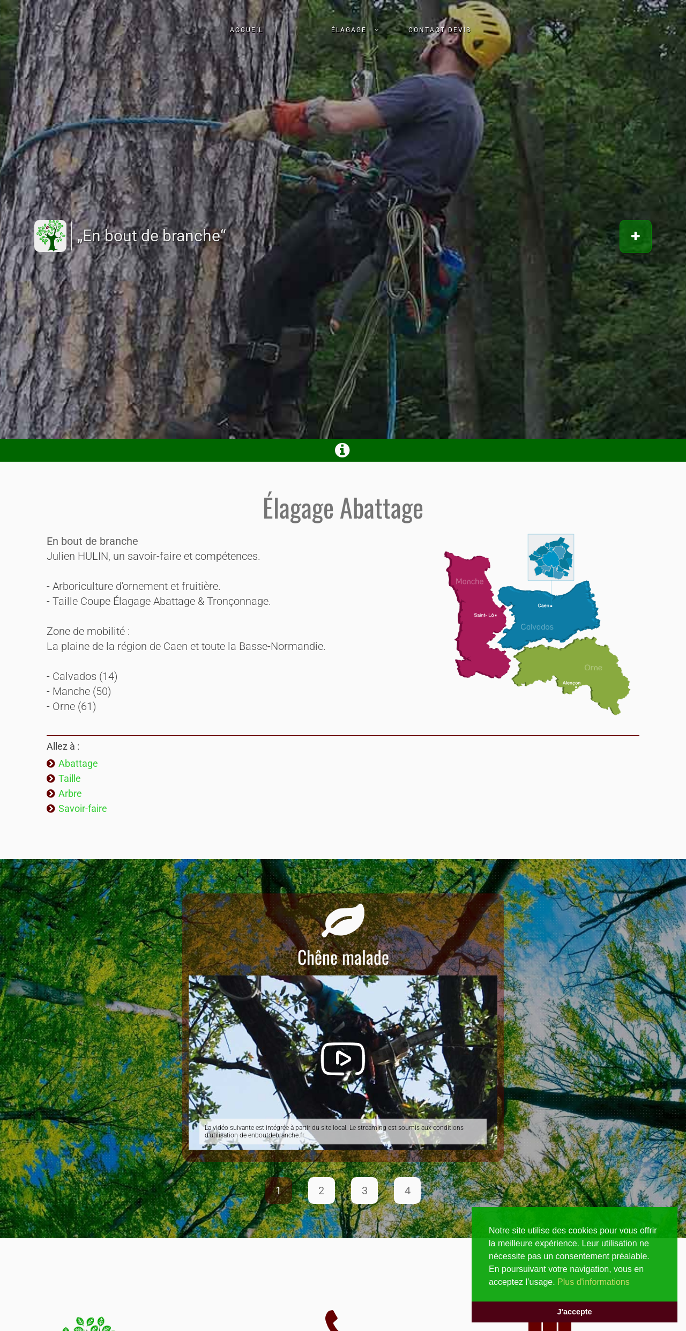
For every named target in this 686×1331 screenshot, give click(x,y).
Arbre (70, 793)
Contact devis (439, 30)
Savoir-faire (82, 808)
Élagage (349, 30)
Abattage (78, 763)
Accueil (246, 30)
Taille (69, 778)
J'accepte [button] (574, 1311)
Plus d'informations (593, 1281)
